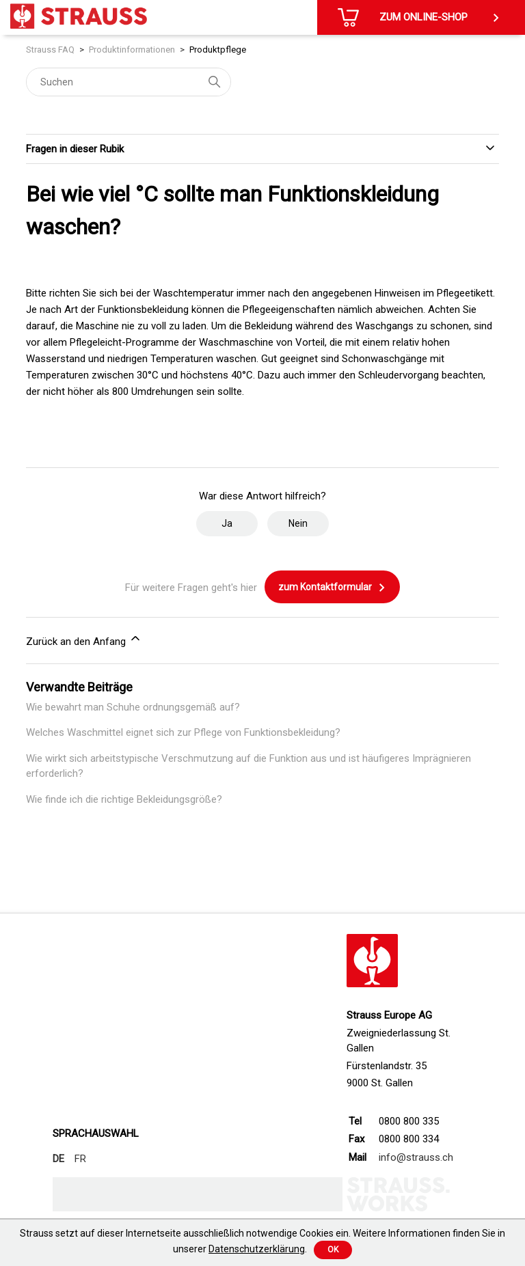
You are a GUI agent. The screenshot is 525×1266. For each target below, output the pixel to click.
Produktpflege (217, 49)
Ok (332, 1249)
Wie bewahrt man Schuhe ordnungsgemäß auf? (133, 707)
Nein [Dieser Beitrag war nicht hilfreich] (298, 523)
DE (58, 1159)
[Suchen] (128, 82)
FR (80, 1159)
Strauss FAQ (50, 49)
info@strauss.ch (416, 1157)
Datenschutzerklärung (256, 1248)
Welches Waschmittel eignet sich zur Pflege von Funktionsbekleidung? (183, 732)
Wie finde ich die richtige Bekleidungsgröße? (124, 799)
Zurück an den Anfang (84, 639)
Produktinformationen (132, 49)
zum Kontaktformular (332, 587)
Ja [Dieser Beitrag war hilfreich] (226, 523)
